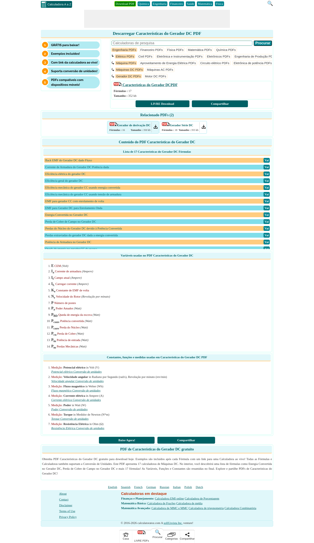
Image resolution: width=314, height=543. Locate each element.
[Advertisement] (157, 19)
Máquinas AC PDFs (160, 69)
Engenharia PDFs (124, 49)
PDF (146, 85)
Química (144, 3)
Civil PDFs (145, 56)
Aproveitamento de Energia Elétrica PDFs (168, 63)
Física (219, 3)
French (138, 487)
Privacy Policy (68, 517)
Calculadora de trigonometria (206, 508)
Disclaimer (65, 505)
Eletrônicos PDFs (218, 56)
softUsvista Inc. (173, 523)
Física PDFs (175, 49)
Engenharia (159, 3)
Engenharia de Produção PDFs (255, 56)
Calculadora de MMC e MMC (169, 508)
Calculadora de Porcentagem (202, 498)
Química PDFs (226, 49)
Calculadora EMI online (169, 498)
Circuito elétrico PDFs (214, 63)
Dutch (199, 487)
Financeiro (176, 3)
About (63, 493)
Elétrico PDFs (125, 56)
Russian (164, 487)
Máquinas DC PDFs (129, 69)
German (151, 487)
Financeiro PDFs (151, 49)
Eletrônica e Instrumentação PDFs (179, 56)
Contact (63, 499)
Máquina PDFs (126, 63)
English (112, 487)
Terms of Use (67, 511)
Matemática (205, 3)
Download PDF (125, 3)
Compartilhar (220, 103)
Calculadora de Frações (161, 503)
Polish (188, 487)
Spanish (126, 487)
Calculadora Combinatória (240, 508)
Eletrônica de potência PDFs (253, 63)
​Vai (267, 160)
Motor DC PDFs (155, 76)
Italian (177, 487)
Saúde (190, 3)
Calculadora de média (189, 503)
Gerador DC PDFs (128, 76)
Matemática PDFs (200, 49)
